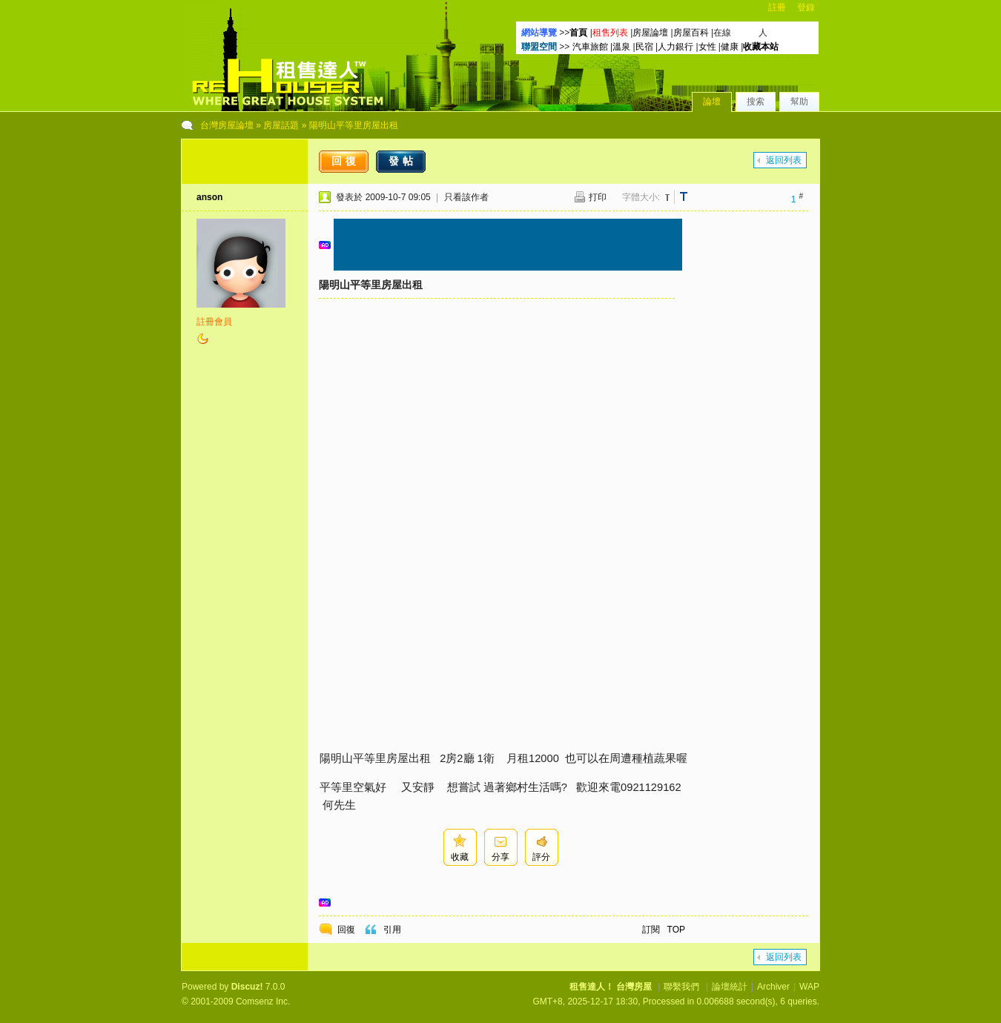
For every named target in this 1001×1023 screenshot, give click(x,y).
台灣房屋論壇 (227, 125)
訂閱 (651, 929)
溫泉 (621, 47)
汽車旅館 (590, 47)
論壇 (712, 101)
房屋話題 (281, 125)
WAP (809, 986)
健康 (730, 47)
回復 (345, 161)
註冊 (777, 7)
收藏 (460, 857)
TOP (676, 929)
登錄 (806, 7)
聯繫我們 (681, 986)
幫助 (799, 101)
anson (209, 197)
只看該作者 (466, 197)
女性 (707, 47)
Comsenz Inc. (263, 1001)
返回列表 (784, 160)
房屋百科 (691, 32)
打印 (598, 197)
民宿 (644, 47)
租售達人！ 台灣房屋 (610, 986)
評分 (541, 857)
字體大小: (641, 197)
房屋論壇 (650, 32)
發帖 (403, 161)
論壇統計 (729, 986)
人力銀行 (675, 47)
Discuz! (247, 986)
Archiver (773, 986)
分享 (500, 857)
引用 (392, 929)
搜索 (755, 101)
